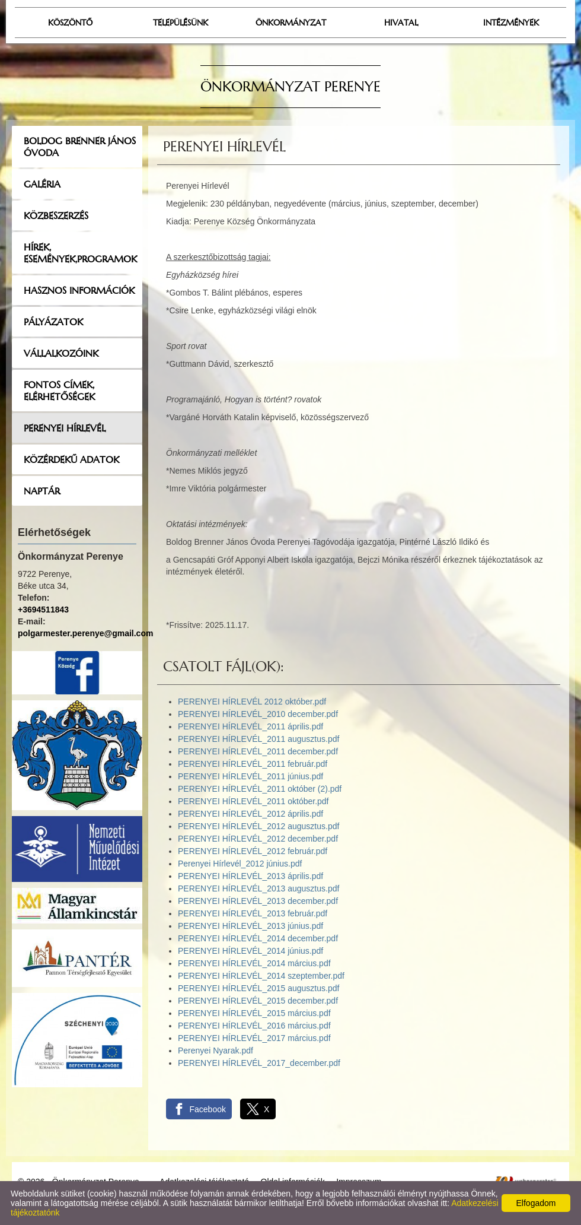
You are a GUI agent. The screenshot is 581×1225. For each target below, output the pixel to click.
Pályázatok (53, 322)
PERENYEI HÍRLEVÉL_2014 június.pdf (250, 951)
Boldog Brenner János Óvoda (80, 146)
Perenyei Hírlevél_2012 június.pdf (240, 863)
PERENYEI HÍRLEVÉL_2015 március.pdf (254, 1013)
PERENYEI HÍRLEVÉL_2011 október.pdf (253, 801)
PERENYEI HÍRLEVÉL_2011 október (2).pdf (259, 789)
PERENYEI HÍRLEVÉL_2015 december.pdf (258, 1000)
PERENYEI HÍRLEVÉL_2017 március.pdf (254, 1038)
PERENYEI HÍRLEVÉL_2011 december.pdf (258, 751)
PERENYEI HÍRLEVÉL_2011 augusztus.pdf (258, 739)
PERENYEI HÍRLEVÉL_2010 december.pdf (258, 714)
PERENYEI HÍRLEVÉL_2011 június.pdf (250, 776)
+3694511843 (43, 609)
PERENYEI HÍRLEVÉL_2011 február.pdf (252, 764)
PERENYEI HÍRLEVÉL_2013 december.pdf (258, 901)
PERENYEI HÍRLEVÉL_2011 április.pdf (250, 726)
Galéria (42, 184)
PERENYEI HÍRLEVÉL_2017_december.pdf (259, 1063)
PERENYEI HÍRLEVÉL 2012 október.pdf (252, 701)
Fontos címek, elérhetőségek (59, 390)
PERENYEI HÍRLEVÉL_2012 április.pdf (250, 813)
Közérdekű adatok (71, 459)
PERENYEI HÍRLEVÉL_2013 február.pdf (252, 913)
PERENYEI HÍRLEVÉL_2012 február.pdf (252, 851)
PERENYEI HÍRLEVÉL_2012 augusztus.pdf (258, 826)
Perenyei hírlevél (65, 428)
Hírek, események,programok (80, 253)
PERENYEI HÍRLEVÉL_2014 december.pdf (258, 938)
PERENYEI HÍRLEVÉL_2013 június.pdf (250, 926)
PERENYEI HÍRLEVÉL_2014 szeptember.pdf (261, 975)
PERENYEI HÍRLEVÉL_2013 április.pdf (250, 876)
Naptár (42, 491)
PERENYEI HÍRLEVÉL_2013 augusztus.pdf (258, 888)
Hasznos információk (79, 290)
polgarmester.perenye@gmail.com (85, 633)
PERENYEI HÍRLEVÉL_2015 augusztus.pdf (258, 988)
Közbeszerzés (56, 215)
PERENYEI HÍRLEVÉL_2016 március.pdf (254, 1025)
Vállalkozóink (61, 353)
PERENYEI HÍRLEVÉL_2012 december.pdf (258, 838)
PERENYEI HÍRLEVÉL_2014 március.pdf (254, 963)
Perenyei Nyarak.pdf (215, 1050)
